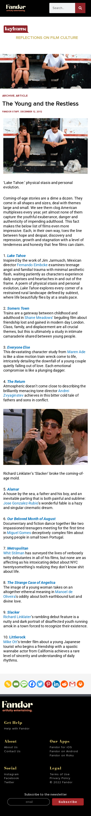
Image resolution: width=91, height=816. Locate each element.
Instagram (11, 774)
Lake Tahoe (16, 255)
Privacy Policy (60, 778)
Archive (8, 95)
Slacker (13, 612)
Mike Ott (10, 642)
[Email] (16, 684)
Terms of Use (60, 774)
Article (22, 95)
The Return (16, 381)
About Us (11, 747)
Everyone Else (18, 347)
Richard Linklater (17, 617)
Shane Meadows (38, 317)
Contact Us (12, 751)
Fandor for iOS (61, 747)
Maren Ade (76, 352)
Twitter (9, 782)
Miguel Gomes (19, 533)
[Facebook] (32, 684)
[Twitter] (40, 684)
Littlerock (17, 637)
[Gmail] (72, 684)
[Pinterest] (48, 684)
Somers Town (18, 308)
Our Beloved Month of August (31, 519)
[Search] (80, 8)
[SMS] (24, 684)
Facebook (11, 778)
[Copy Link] (8, 684)
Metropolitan (17, 548)
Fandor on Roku (62, 755)
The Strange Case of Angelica (31, 582)
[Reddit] (64, 684)
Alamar (13, 489)
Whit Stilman (13, 553)
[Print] (80, 684)
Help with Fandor (17, 728)
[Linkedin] (56, 684)
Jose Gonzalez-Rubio (20, 503)
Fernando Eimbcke (32, 265)
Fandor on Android (64, 751)
